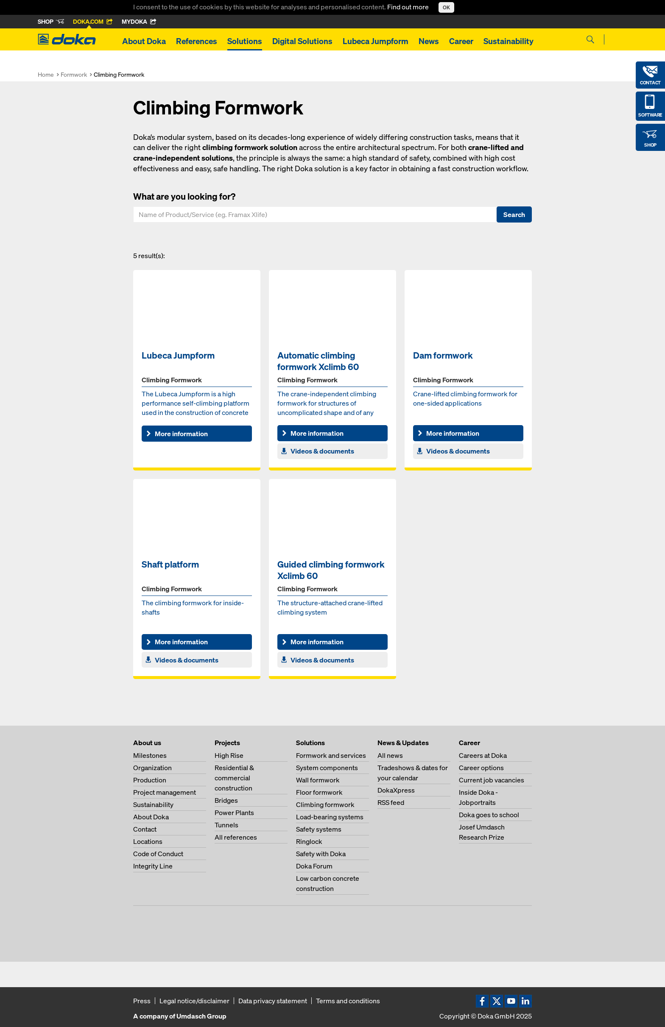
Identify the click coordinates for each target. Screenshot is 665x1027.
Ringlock (309, 841)
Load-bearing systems (329, 816)
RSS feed (390, 802)
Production (149, 780)
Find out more (408, 6)
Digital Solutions (302, 41)
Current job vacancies (491, 780)
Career (461, 41)
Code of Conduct (158, 853)
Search (514, 214)
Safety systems (318, 829)
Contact (144, 829)
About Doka (144, 41)
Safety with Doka (321, 853)
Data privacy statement (272, 1000)
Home (46, 74)
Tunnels (226, 824)
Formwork (74, 74)
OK (446, 7)
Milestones (150, 755)
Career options (481, 767)
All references (236, 837)
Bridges (226, 800)
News (429, 41)
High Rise (229, 755)
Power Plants (234, 812)
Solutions (244, 41)
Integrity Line (153, 866)
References (196, 41)
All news (390, 755)
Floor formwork (319, 792)
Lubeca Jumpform (375, 41)
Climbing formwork (325, 804)
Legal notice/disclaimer (194, 1000)
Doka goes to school (489, 814)
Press (142, 1000)
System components (327, 767)
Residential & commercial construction (234, 778)
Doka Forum (314, 866)
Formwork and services (331, 755)
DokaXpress (396, 790)
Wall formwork (318, 780)
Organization (152, 767)
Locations (147, 841)
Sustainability (508, 41)
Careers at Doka (483, 755)
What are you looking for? (184, 196)
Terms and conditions (348, 1000)
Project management (164, 792)
